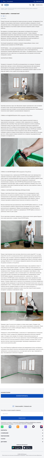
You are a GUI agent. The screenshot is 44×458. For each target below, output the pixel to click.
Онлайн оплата (39, 4)
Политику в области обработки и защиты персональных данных (21, 423)
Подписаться (22, 418)
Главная (2, 8)
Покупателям (5, 436)
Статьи (6, 8)
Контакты (4, 430)
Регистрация (10, 1)
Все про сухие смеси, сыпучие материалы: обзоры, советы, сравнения (22, 8)
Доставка (4, 441)
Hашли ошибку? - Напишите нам (22, 406)
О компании (4, 433)
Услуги (3, 439)
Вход (4, 1)
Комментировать (22, 396)
